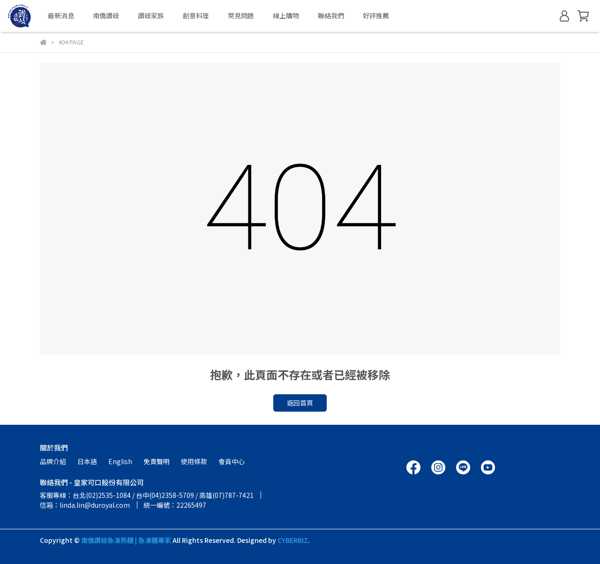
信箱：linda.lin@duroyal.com (85, 505)
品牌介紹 (53, 461)
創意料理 (196, 15)
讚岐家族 (151, 15)
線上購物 (286, 15)
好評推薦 (376, 15)
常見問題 (241, 15)
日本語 (87, 461)
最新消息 (61, 15)
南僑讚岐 (106, 15)
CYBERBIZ (293, 540)
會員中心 (231, 461)
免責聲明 (156, 461)
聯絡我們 (331, 15)
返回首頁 (300, 402)
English (120, 461)
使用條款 (194, 461)
